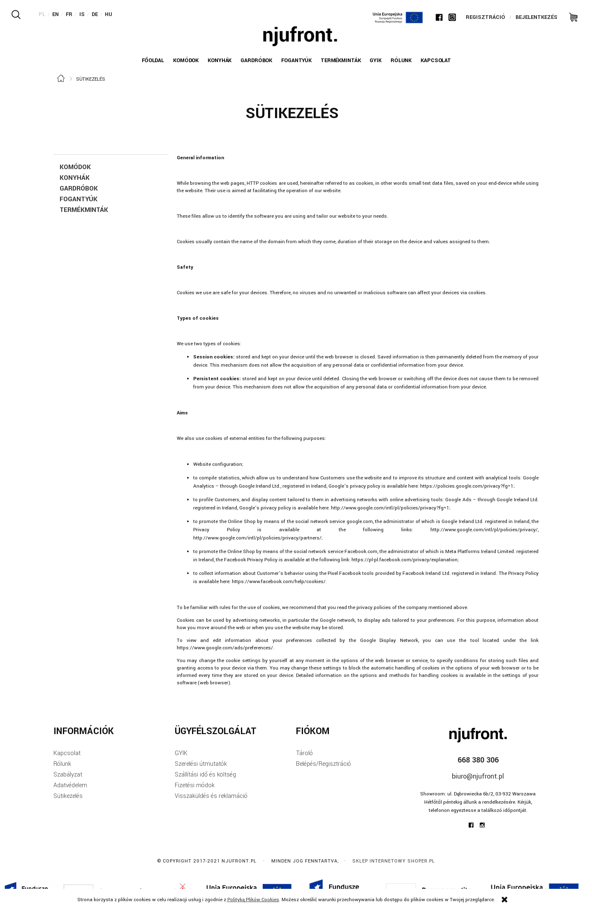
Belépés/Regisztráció (323, 764)
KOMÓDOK (75, 167)
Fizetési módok (195, 785)
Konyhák (75, 177)
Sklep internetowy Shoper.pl (393, 861)
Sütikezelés (68, 796)
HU (108, 14)
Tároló (304, 753)
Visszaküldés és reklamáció (211, 796)
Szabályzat (67, 774)
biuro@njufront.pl (478, 776)
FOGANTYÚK (78, 199)
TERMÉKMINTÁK (84, 209)
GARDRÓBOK (79, 188)
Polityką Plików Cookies (253, 899)
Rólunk (62, 764)
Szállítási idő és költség (205, 774)
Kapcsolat (67, 753)
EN (55, 14)
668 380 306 (478, 760)
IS (82, 14)
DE (95, 14)
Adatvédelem (70, 785)
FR (69, 14)
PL (42, 14)
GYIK (181, 753)
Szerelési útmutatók (201, 764)
